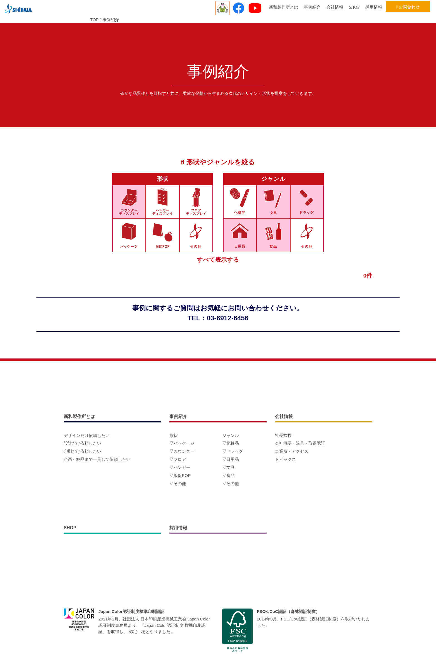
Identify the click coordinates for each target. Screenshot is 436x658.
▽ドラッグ (232, 451)
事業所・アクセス (291, 451)
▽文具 (228, 467)
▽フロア (177, 459)
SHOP (354, 7)
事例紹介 (312, 7)
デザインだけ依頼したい (87, 435)
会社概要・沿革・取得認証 (300, 443)
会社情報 (334, 7)
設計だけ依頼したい (82, 443)
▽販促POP (180, 475)
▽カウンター (181, 451)
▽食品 (228, 475)
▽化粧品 (230, 443)
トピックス (285, 459)
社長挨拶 (283, 435)
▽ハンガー (179, 467)
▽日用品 (230, 459)
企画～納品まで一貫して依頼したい (97, 459)
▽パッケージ (181, 443)
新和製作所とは (283, 7)
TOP (94, 19)
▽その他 (177, 483)
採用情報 (373, 7)
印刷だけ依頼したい (82, 451)
